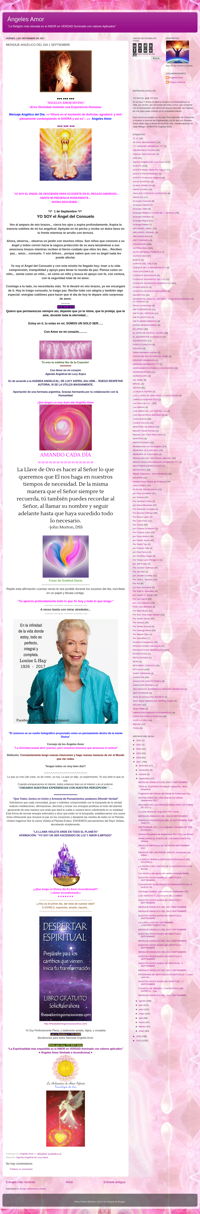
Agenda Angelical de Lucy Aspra (32, 1157)
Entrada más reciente (20, 1182)
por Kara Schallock (142, 493)
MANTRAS (138, 438)
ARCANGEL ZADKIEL (144, 232)
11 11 (135, 138)
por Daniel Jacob (141, 540)
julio (141, 1005)
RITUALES (138, 669)
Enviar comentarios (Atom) (33, 1189)
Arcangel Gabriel (141, 205)
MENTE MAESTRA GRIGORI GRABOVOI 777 (156, 462)
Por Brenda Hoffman (143, 513)
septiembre (144, 778)
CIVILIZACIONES (141, 271)
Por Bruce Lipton (141, 517)
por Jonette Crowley (142, 575)
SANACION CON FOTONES (147, 681)
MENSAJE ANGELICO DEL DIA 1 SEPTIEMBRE (162, 995)
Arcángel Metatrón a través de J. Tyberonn (154, 213)
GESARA (137, 348)
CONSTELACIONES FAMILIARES (150, 291)
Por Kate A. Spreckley (143, 591)
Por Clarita (138, 525)
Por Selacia (138, 622)
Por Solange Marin (142, 630)
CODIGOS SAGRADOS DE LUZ (149, 279)
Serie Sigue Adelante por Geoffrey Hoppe (153, 701)
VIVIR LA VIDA (140, 720)
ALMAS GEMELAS (142, 185)
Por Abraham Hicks (142, 501)
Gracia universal (177, 82)
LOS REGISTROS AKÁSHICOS (148, 415)
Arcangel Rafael (141, 224)
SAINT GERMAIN (141, 673)
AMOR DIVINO (140, 189)
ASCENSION (139, 244)
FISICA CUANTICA (142, 344)
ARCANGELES (140, 236)
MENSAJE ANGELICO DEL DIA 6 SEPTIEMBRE (162, 911)
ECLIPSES (138, 329)
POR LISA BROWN (142, 607)
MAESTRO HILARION (144, 427)
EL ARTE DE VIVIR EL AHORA (148, 333)
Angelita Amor (176, 77)
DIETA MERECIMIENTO (145, 321)
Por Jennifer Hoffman (143, 568)
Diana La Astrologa (142, 305)
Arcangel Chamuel (142, 201)
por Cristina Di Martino (144, 528)
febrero (143, 1026)
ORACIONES (139, 485)
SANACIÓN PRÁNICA (144, 685)
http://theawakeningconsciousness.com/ (65, 1023)
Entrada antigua (114, 1182)
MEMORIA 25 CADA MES (145, 454)
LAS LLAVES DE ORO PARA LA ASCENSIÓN (155, 395)
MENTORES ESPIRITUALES (147, 466)
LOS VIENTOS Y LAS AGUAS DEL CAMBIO (160, 896)
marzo (142, 1022)
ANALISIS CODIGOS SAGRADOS (150, 193)
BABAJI (136, 260)
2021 (139, 744)
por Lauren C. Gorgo (143, 595)
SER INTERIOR (141, 693)
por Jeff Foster (140, 564)
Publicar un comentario (21, 1169)
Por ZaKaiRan (140, 638)
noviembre (144, 770)
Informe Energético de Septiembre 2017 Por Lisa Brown (165, 834)
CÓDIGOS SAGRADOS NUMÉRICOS (151, 283)
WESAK (137, 724)
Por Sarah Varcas (141, 618)
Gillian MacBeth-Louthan (145, 352)
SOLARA (137, 705)
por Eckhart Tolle (141, 548)
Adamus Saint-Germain (144, 154)
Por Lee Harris (140, 599)
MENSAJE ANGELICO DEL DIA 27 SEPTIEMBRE (163, 782)
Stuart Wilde (139, 708)
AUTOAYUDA (139, 256)
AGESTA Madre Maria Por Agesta (149, 170)
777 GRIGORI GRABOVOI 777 (148, 146)
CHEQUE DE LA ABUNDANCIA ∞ (149, 267)
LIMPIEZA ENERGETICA (145, 399)
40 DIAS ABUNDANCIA (144, 142)
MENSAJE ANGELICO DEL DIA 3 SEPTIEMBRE (162, 952)
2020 (139, 749)
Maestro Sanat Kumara (144, 431)
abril (141, 1018)
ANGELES (138, 197)
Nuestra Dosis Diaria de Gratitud (149, 481)
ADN (135, 158)
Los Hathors (139, 407)
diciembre (144, 765)
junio (141, 1009)
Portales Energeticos (143, 642)
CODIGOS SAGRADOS (144, 275)
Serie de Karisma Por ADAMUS (148, 697)
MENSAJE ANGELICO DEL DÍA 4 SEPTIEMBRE (162, 941)
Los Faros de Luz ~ (142, 403)
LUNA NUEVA (140, 419)
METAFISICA (139, 470)
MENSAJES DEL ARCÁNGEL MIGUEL (152, 458)
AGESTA (137, 166)
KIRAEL (137, 384)
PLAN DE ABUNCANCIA (145, 489)
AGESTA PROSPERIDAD (145, 173)
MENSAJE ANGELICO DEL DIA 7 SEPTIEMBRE (162, 907)
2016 (139, 1036)
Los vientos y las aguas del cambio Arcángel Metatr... (164, 873)
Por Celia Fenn (140, 521)
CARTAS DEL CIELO (143, 263)
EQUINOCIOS (140, 340)
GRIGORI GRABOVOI (144, 360)
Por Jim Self (139, 571)
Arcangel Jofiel (140, 209)
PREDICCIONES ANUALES (146, 646)
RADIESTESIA (140, 654)
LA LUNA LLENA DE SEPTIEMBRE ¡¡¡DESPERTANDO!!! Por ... (155, 923)
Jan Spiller (138, 380)
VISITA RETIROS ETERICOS (147, 716)
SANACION (138, 677)
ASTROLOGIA (140, 248)
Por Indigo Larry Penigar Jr (146, 560)
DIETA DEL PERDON (143, 313)
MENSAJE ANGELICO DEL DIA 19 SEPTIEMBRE (163, 816)
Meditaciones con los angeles (147, 446)
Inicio (69, 1182)
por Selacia (138, 497)
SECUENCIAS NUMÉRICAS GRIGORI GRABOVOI (158, 689)
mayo (142, 1013)
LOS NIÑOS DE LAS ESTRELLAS (150, 411)
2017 (139, 762)
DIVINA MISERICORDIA (145, 325)
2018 (139, 757)
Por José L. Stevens (143, 579)
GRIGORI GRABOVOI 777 (146, 364)
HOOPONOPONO (142, 372)
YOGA (136, 728)
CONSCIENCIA (140, 287)
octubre (143, 774)
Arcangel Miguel (141, 220)
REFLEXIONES (140, 657)
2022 (139, 740)
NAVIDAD (137, 477)
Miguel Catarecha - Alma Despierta (150, 474)
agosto (142, 1001)
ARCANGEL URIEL (142, 228)
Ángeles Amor (25, 19)
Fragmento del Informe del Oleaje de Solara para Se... (165, 793)
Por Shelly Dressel (142, 626)
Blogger (121, 1201)
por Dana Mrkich (141, 536)
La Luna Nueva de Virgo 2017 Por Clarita (158, 811)
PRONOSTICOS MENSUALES (148, 650)
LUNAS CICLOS (141, 423)
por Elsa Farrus (140, 552)
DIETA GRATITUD (142, 317)
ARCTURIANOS (141, 240)
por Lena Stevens (141, 603)
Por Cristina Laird (141, 532)
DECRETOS (139, 295)
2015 (139, 1040)
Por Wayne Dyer (141, 634)
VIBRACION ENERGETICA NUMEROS (152, 712)
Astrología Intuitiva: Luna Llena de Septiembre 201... (164, 891)
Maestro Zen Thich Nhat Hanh (147, 434)
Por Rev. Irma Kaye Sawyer (146, 614)
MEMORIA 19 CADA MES (145, 450)
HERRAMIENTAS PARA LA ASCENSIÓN (153, 368)
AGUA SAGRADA (141, 181)
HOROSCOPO (140, 376)
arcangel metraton (142, 216)
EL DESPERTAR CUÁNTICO (147, 337)
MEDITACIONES (141, 442)
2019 (139, 753)
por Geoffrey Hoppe (142, 556)
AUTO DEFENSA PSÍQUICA (147, 252)
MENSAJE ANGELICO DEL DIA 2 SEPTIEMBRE (162, 970)
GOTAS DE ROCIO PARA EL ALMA (150, 356)
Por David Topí (140, 544)
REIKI (136, 661)
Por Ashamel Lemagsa (144, 509)
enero (142, 1031)
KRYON (137, 388)
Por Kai (136, 583)
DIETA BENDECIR (142, 309)
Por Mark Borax (140, 611)
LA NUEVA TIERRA (142, 391)
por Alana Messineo (142, 505)
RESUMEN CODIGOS (144, 665)
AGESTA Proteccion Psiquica (147, 177)
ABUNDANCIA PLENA (144, 150)
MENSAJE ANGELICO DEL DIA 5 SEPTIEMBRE (162, 929)
